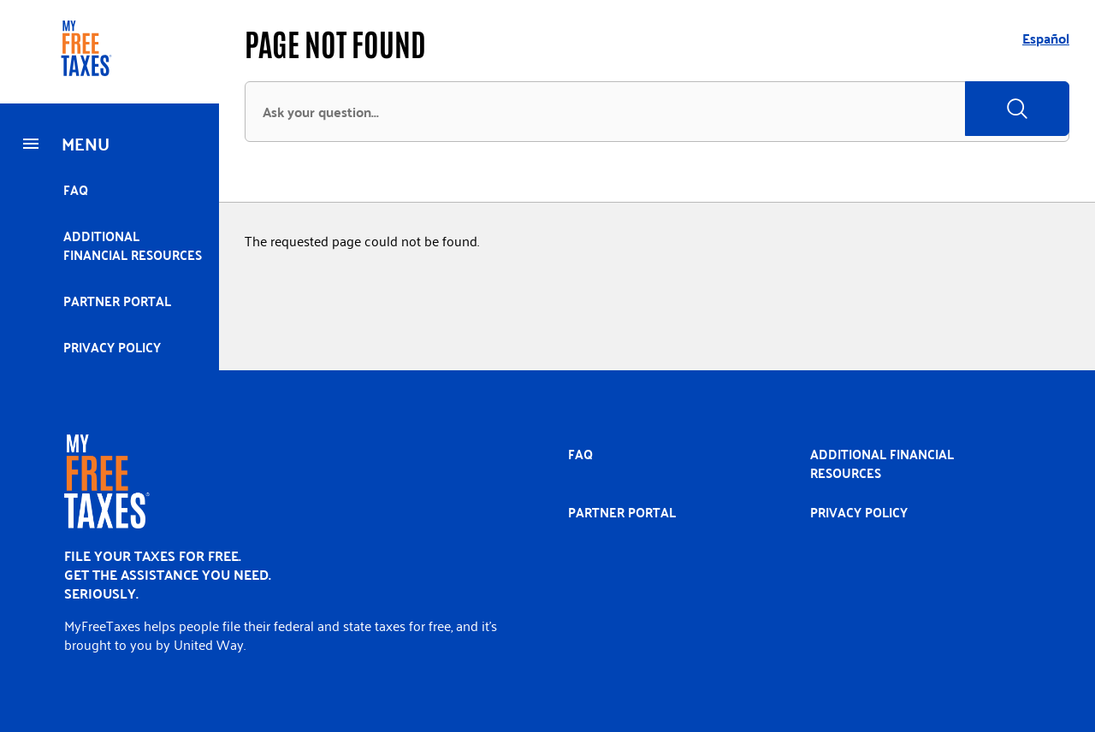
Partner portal (117, 300)
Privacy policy (112, 346)
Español (1045, 38)
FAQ (75, 189)
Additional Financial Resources (132, 245)
